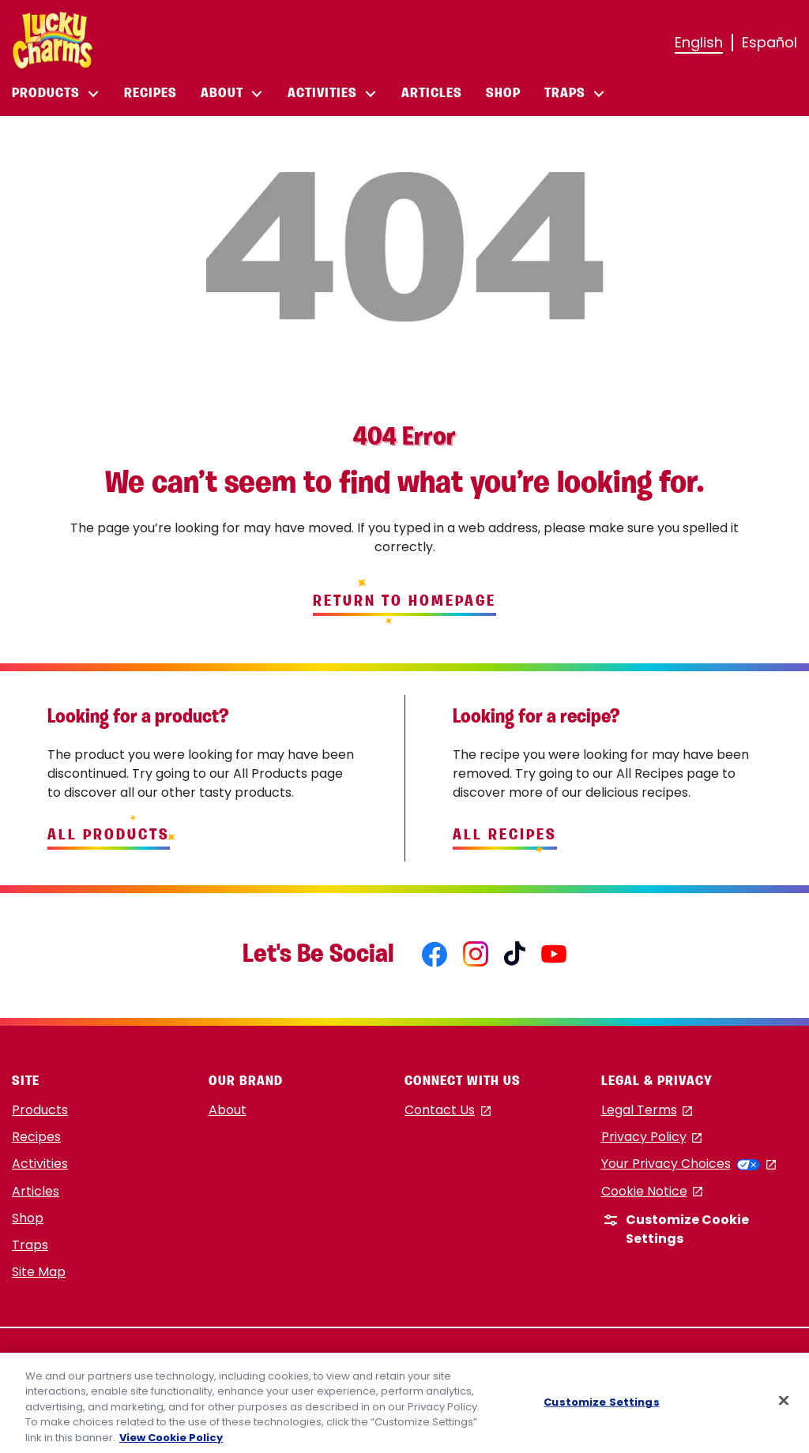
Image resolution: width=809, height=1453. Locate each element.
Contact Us (447, 1111)
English (699, 42)
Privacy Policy (651, 1137)
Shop (27, 1218)
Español (769, 42)
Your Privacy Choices (688, 1164)
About (227, 1110)
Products (40, 1110)
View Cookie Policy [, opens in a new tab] (171, 1442)
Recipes (36, 1137)
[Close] (783, 1404)
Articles (35, 1191)
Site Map (39, 1272)
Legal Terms (647, 1111)
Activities (40, 1164)
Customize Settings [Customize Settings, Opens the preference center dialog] (601, 1406)
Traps (30, 1245)
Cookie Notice (652, 1192)
